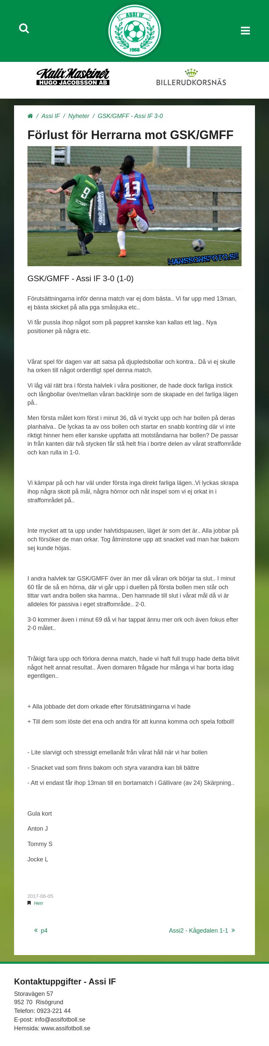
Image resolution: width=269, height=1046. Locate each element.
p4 (44, 930)
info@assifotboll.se (60, 1019)
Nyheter (78, 116)
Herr (38, 903)
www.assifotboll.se (65, 1028)
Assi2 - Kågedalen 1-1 (198, 930)
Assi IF (50, 116)
